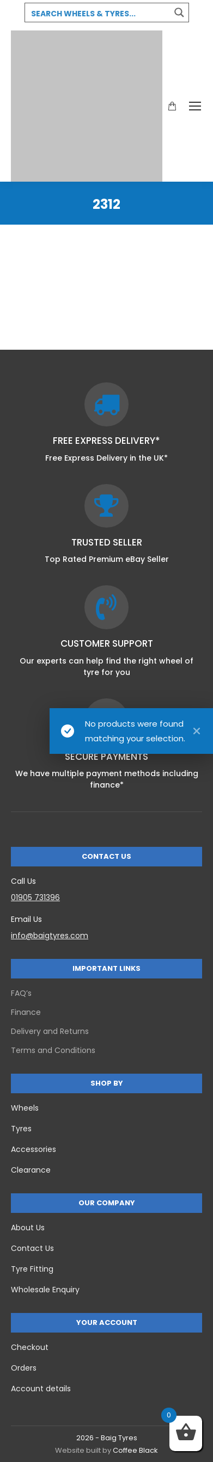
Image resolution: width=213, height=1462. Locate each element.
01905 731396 (35, 897)
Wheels (25, 1107)
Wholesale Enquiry (45, 1289)
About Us (28, 1227)
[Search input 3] (98, 13)
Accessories (33, 1149)
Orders (23, 1367)
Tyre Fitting (32, 1268)
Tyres (21, 1128)
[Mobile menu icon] (195, 106)
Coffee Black (135, 1450)
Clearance (31, 1169)
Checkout (29, 1347)
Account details (41, 1388)
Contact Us (32, 1248)
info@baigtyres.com (49, 935)
